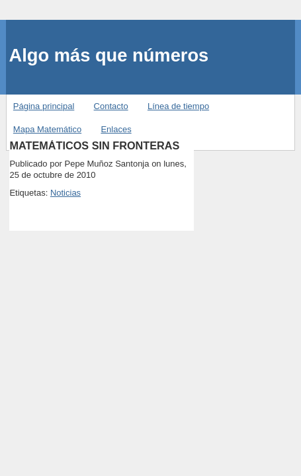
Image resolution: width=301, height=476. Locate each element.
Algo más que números (108, 55)
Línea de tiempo (178, 106)
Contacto (111, 106)
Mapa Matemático (47, 129)
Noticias (65, 193)
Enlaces (116, 129)
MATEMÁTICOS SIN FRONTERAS (94, 145)
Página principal (44, 106)
